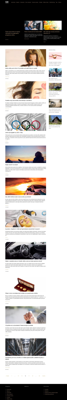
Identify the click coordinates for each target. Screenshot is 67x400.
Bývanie (17, 2)
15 (21, 375)
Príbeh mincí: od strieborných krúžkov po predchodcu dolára (21, 293)
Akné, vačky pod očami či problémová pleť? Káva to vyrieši (21, 68)
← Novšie (7, 375)
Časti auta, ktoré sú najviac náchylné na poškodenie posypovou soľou (12, 33)
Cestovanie (22, 2)
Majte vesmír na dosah (11, 164)
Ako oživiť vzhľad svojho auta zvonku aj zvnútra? (18, 197)
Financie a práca (35, 2)
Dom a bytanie (28, 2)
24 (39, 375)
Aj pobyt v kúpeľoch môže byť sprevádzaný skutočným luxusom (22, 229)
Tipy (56, 2)
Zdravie (59, 2)
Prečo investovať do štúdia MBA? (33, 31)
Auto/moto (13, 2)
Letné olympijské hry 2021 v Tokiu (14, 132)
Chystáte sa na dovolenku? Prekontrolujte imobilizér (19, 325)
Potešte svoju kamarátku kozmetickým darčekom (18, 100)
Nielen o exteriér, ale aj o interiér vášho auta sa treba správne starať (23, 261)
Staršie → (44, 375)
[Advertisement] (33, 13)
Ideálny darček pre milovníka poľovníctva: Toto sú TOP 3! (54, 94)
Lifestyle (40, 2)
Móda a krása (45, 2)
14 (18, 375)
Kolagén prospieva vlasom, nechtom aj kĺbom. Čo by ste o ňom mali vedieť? (55, 64)
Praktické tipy (52, 2)
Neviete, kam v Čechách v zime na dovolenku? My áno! (55, 127)
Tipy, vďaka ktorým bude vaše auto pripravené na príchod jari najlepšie (55, 110)
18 (32, 375)
